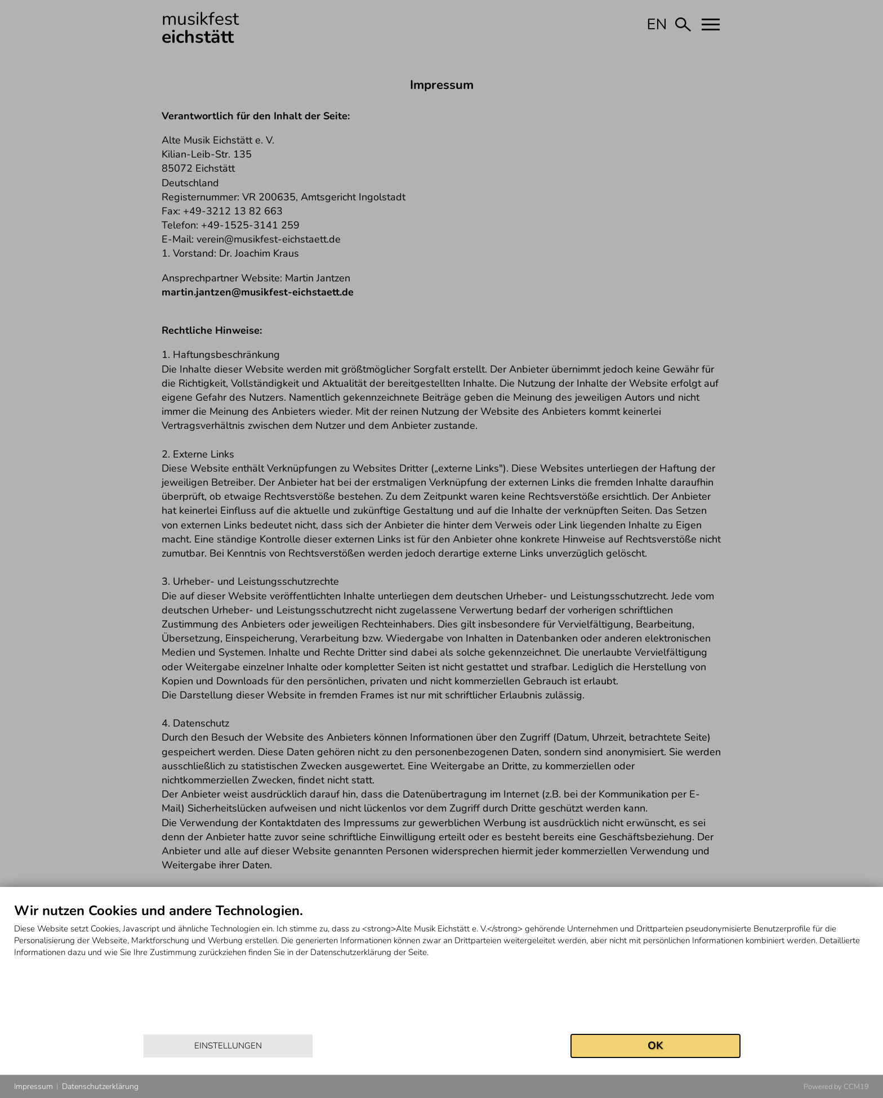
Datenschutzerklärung (100, 1086)
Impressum (33, 1086)
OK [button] (655, 1045)
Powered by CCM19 (836, 1087)
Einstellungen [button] (228, 1045)
